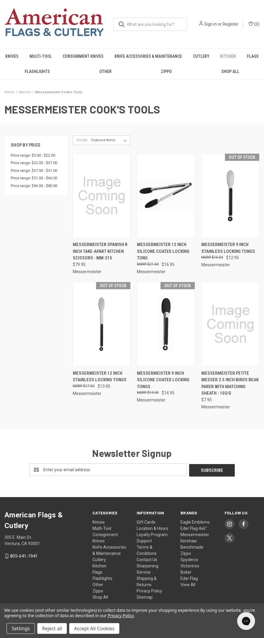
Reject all (52, 628)
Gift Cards (146, 521)
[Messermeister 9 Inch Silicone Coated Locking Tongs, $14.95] (166, 324)
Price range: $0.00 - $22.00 (33, 155)
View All (187, 584)
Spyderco (189, 559)
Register (230, 24)
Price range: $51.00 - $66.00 (34, 178)
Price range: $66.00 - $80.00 (34, 185)
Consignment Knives (83, 56)
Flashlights (37, 71)
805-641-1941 (24, 555)
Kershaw (188, 540)
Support (144, 540)
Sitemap (145, 596)
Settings (21, 628)
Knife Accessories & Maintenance (148, 56)
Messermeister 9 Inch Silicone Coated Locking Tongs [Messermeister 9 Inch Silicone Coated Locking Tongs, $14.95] (163, 380)
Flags (97, 571)
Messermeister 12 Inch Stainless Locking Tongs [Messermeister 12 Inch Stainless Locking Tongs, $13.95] (99, 377)
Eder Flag (189, 577)
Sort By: (82, 140)
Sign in (210, 24)
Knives (11, 56)
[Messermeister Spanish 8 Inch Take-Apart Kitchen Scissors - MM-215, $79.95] (102, 196)
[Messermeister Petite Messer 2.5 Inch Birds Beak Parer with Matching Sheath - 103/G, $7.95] (230, 324)
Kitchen (228, 56)
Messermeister (194, 534)
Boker (186, 571)
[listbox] (110, 140)
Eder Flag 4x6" (193, 527)
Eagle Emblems (195, 521)
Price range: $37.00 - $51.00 (34, 170)
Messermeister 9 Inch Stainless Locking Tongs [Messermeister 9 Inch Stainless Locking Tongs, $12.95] (228, 248)
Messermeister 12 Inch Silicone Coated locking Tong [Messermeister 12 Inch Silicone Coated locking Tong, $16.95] (163, 251)
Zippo (166, 71)
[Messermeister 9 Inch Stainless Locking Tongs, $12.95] (230, 196)
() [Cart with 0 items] (254, 24)
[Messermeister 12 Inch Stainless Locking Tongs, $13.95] (102, 324)
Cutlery (201, 56)
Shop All (230, 71)
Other (105, 71)
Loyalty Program (152, 534)
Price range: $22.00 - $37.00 (34, 163)
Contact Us (147, 559)
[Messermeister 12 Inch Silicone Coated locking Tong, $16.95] (166, 196)
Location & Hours (152, 527)
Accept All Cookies (94, 628)
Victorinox (189, 565)
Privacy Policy (149, 590)
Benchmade (191, 546)
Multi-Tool (41, 56)
